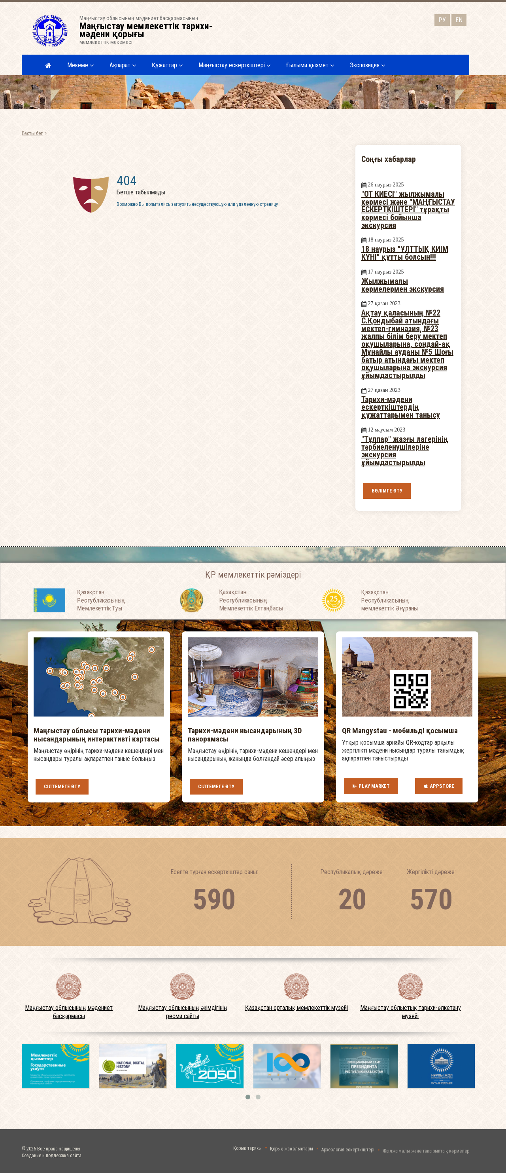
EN (459, 19)
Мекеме (80, 65)
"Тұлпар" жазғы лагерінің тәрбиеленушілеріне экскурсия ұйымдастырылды (404, 450)
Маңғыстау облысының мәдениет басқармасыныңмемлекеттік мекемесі (151, 30)
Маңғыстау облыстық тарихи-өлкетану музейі (410, 1012)
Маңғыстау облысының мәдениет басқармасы (69, 1012)
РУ (442, 19)
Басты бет (32, 133)
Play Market (371, 786)
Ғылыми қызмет (310, 65)
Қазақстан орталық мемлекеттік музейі (296, 1007)
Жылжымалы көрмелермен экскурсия (402, 285)
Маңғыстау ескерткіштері (234, 65)
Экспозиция (367, 65)
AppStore (438, 786)
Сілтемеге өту (62, 786)
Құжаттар (167, 65)
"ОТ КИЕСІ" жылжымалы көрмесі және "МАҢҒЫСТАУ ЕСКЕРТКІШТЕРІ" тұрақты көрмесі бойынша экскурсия (408, 209)
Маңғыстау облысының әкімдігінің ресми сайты (182, 1012)
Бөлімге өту (387, 491)
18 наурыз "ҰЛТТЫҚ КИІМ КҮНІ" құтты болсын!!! (404, 253)
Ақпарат (123, 65)
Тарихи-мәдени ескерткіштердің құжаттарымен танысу (400, 406)
